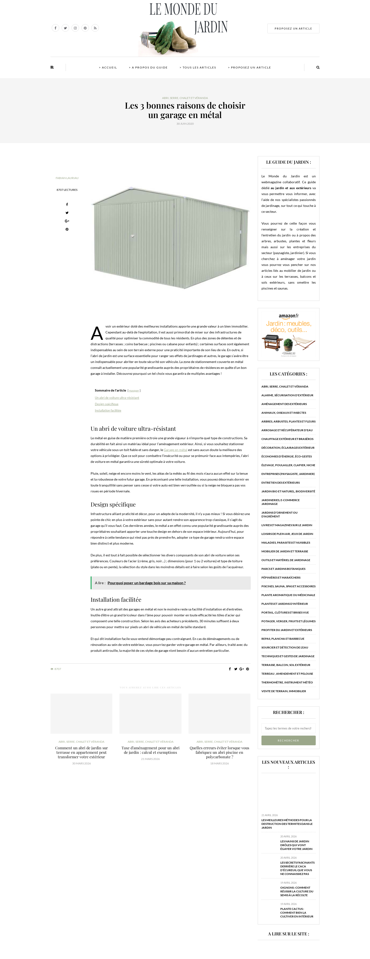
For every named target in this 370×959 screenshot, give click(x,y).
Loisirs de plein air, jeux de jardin (287, 534)
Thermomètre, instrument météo (287, 682)
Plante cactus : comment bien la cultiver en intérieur (296, 912)
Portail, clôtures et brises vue (285, 612)
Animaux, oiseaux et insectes (283, 412)
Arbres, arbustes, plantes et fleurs (288, 421)
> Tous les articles (198, 67)
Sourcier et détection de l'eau (284, 647)
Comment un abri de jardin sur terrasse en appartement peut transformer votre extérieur (81, 752)
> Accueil (108, 67)
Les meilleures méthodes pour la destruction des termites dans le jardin (287, 823)
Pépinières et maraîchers (280, 577)
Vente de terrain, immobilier (283, 691)
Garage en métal (175, 450)
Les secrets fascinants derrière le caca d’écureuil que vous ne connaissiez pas (297, 868)
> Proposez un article (249, 67)
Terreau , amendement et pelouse (287, 673)
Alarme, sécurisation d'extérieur (287, 395)
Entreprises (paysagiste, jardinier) (288, 474)
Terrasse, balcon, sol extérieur (285, 665)
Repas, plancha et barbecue (282, 638)
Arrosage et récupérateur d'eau (287, 430)
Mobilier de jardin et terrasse (284, 551)
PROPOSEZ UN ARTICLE (293, 28)
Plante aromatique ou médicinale (288, 595)
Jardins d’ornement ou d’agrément (279, 514)
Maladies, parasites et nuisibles (285, 542)
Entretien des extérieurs (280, 482)
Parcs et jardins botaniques (283, 569)
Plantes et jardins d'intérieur (284, 603)
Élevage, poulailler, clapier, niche (288, 465)
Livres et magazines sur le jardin (286, 525)
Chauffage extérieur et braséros (287, 439)
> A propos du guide (148, 67)
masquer (134, 390)
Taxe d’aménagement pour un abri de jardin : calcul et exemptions (151, 750)
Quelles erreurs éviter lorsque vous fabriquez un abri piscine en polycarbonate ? (219, 752)
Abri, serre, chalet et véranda (185, 98)
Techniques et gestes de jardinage (288, 656)
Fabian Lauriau (67, 178)
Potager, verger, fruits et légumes (288, 621)
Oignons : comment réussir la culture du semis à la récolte (296, 891)
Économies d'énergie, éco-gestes (286, 456)
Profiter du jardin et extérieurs (286, 630)
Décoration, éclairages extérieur (288, 447)
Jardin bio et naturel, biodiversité (288, 491)
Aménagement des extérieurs (284, 404)
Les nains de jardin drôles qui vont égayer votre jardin (296, 845)
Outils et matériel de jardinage (285, 560)
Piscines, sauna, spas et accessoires (288, 586)
